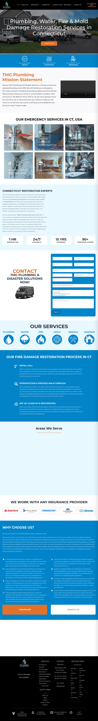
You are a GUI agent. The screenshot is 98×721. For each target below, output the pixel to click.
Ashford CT (73, 674)
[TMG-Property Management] (79, 168)
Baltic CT (72, 684)
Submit (56, 312)
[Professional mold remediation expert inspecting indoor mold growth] (18, 168)
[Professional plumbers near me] (49, 168)
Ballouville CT (73, 679)
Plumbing (73, 292)
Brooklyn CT (73, 694)
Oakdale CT (81, 681)
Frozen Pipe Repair (73, 295)
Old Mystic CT (81, 694)
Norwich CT (81, 676)
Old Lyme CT (81, 687)
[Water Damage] (49, 138)
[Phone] (84, 264)
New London (40, 199)
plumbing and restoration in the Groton (23, 199)
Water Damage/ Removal (73, 294)
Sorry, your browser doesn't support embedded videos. (78, 89)
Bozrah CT (73, 689)
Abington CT (73, 669)
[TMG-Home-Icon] (24, 658)
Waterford (8, 201)
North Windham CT (82, 671)
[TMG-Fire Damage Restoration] (79, 140)
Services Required (73, 290)
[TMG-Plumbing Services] (18, 140)
